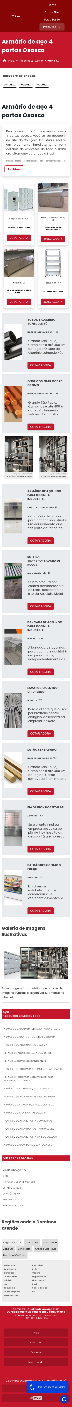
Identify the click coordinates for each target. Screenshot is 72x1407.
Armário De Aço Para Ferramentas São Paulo (32, 1029)
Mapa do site (36, 1362)
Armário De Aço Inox (14, 1170)
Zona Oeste (50, 1242)
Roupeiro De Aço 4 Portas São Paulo (26, 84)
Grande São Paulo (45, 1249)
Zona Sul (8, 1249)
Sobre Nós (52, 12)
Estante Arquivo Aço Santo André (25, 1061)
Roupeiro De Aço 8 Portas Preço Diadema (30, 1096)
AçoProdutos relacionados (21, 1014)
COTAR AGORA (19, 237)
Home (52, 5)
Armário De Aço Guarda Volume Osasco (29, 1104)
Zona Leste (24, 1249)
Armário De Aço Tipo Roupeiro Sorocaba (29, 1037)
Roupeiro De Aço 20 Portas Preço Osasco (30, 1136)
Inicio (36, 1332)
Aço (5, 1176)
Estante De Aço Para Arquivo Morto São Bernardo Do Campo (29, 1078)
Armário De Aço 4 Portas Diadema (25, 1112)
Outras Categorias (18, 1158)
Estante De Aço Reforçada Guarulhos (28, 1053)
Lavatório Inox (11, 1193)
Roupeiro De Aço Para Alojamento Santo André (34, 1069)
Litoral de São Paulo (14, 1255)
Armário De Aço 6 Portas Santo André (28, 1145)
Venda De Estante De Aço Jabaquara (10, 84)
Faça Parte (52, 19)
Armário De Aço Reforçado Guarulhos (28, 1088)
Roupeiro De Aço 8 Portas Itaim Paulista (29, 1128)
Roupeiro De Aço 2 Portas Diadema (25, 1045)
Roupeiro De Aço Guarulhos (42, 84)
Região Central (12, 1242)
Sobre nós (36, 1342)
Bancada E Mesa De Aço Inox (19, 1181)
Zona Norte (31, 1242)
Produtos (52, 27)
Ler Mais (14, 169)
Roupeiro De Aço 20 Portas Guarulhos (28, 1120)
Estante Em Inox (12, 1187)
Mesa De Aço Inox (12, 1199)
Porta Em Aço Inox (13, 1205)
